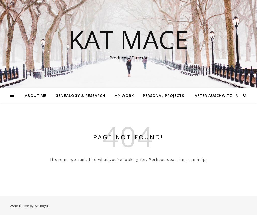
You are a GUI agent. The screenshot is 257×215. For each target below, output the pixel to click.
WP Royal (41, 205)
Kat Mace (128, 39)
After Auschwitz (213, 95)
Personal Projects (163, 95)
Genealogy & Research (80, 95)
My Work (124, 95)
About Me (35, 95)
